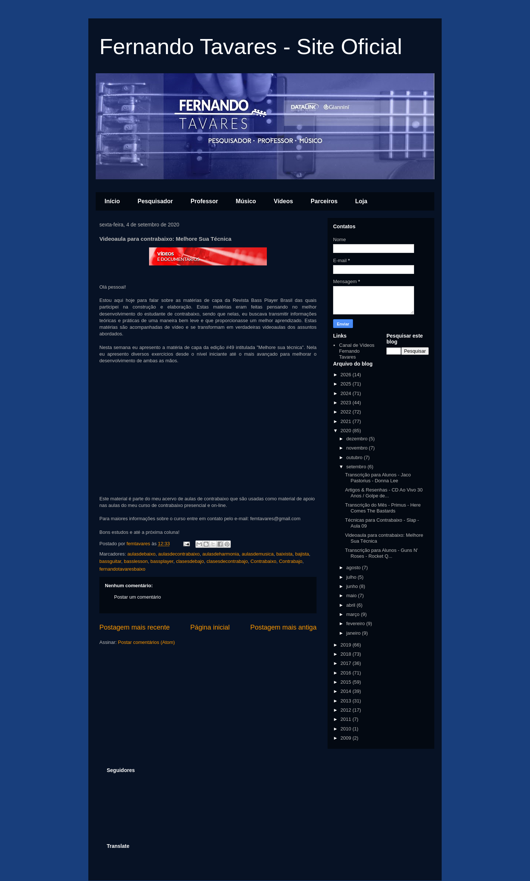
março (353, 614)
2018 (346, 654)
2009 (346, 738)
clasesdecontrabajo (227, 561)
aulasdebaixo (141, 554)
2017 (346, 663)
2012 (346, 710)
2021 (346, 421)
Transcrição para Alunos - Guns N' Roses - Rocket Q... (381, 553)
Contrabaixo (263, 561)
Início (112, 201)
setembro (357, 466)
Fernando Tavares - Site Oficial (250, 46)
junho (352, 586)
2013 (346, 701)
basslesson (136, 561)
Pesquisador (155, 201)
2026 (346, 374)
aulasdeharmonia (220, 554)
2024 (346, 393)
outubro (355, 457)
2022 (346, 412)
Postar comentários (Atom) (146, 642)
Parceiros (324, 201)
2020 (346, 430)
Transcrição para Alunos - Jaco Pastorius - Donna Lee (378, 477)
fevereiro (356, 623)
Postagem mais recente (134, 627)
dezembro (357, 438)
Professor (204, 201)
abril (351, 605)
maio (352, 595)
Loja (361, 201)
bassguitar (110, 561)
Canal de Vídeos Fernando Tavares (356, 350)
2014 (346, 691)
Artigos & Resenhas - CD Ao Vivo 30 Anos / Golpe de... (384, 492)
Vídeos (283, 201)
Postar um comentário (137, 597)
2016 (346, 673)
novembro (357, 448)
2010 (346, 729)
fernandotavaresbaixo (122, 569)
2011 (346, 719)
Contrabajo (291, 561)
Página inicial (210, 627)
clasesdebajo (190, 561)
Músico (246, 201)
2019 (346, 645)
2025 (346, 384)
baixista (284, 554)
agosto (354, 567)
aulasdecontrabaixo (179, 554)
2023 (346, 402)
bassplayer (162, 561)
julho (352, 577)
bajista (302, 554)
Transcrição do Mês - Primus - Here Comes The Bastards (382, 508)
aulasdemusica (258, 554)
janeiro (354, 633)
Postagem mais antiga (283, 627)
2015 (346, 682)
